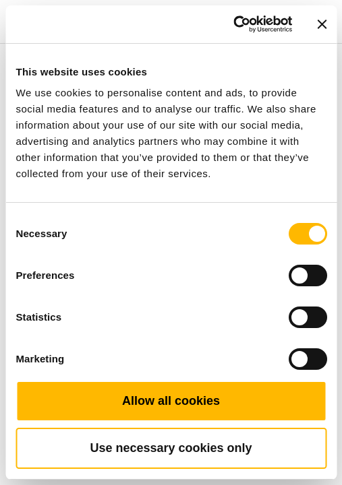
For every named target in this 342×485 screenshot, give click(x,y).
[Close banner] (321, 24)
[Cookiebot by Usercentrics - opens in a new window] (233, 24)
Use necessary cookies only (171, 448)
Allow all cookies (171, 401)
